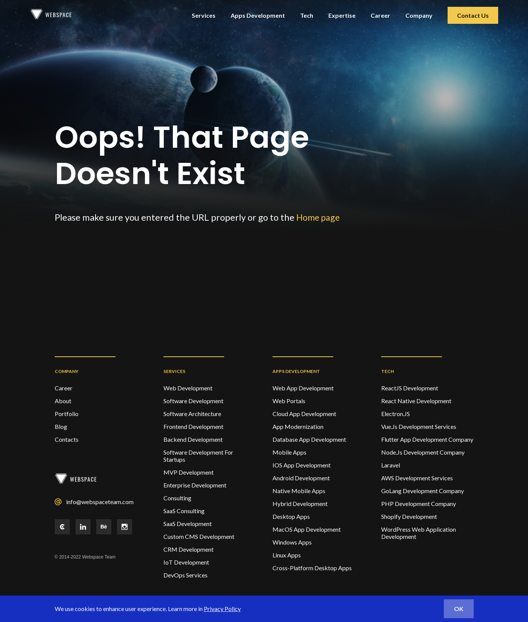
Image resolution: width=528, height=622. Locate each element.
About (63, 400)
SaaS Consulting (184, 510)
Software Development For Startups (198, 456)
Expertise (342, 15)
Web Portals (288, 400)
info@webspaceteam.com (100, 501)
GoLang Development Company (422, 490)
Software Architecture (192, 413)
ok (458, 608)
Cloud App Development (304, 413)
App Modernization (297, 426)
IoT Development (186, 562)
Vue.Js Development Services (418, 426)
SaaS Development (187, 523)
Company (419, 15)
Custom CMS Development (198, 536)
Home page (319, 217)
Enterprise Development (194, 485)
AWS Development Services (417, 477)
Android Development (301, 477)
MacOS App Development (306, 529)
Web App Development (303, 387)
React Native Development (416, 400)
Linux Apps (286, 555)
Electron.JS (395, 413)
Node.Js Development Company (423, 452)
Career (380, 15)
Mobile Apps (289, 452)
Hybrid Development (300, 503)
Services (204, 15)
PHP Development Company (418, 503)
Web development (187, 387)
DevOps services (185, 575)
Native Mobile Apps (298, 490)
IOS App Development (301, 465)
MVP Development (188, 472)
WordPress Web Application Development (418, 533)
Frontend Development (193, 426)
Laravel (390, 465)
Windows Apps (292, 542)
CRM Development (188, 549)
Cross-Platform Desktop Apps (312, 567)
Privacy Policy (222, 608)
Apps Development (258, 15)
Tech (306, 15)
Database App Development (309, 439)
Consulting (177, 497)
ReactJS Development (409, 387)
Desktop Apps (291, 516)
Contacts (67, 439)
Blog (61, 426)
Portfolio (67, 413)
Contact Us (473, 15)
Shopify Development (409, 516)
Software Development (193, 400)
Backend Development (193, 439)
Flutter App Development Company (427, 439)
